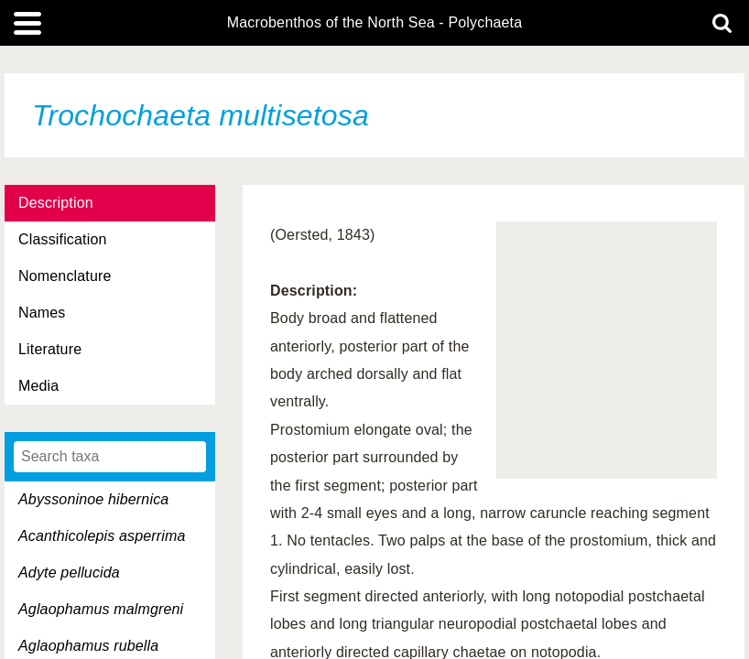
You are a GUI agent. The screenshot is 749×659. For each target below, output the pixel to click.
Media (38, 386)
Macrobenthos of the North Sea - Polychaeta (374, 23)
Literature (49, 349)
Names (41, 312)
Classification (62, 239)
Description (55, 203)
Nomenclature (65, 276)
